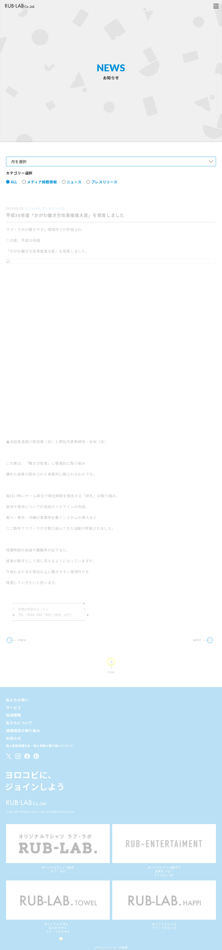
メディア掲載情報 (42, 190)
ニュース (74, 190)
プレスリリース (104, 190)
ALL (14, 190)
